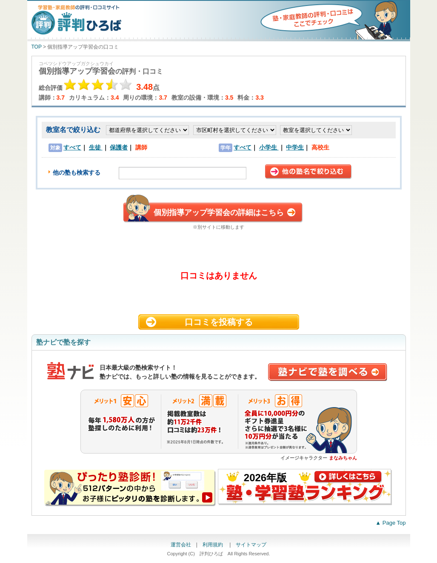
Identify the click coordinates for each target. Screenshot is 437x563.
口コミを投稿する (219, 322)
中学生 (295, 147)
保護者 (119, 147)
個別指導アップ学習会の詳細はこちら (219, 212)
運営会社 (181, 545)
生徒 (96, 147)
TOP (36, 47)
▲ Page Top (390, 523)
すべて (72, 147)
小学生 (269, 147)
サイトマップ (251, 545)
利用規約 (213, 545)
